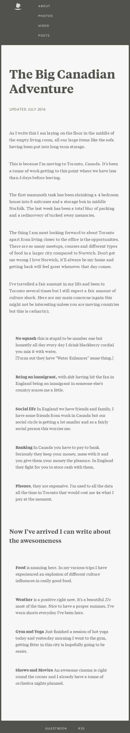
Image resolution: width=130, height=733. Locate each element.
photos (45, 15)
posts (44, 35)
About (44, 5)
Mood (43, 25)
